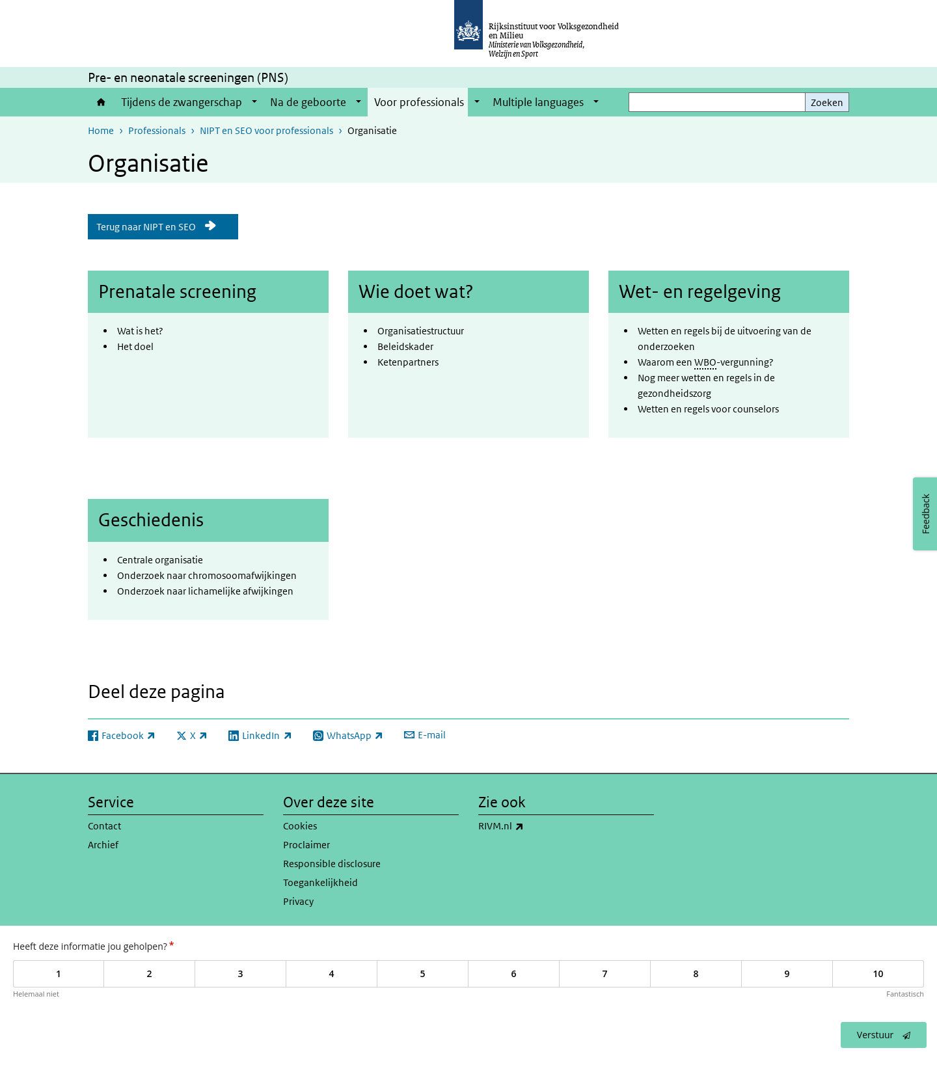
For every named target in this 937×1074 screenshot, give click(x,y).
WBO (705, 362)
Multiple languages (538, 102)
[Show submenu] (254, 102)
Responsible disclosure (332, 863)
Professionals (156, 130)
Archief (103, 845)
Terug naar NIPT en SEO (146, 227)
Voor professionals (419, 102)
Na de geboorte (308, 102)
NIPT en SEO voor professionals (266, 130)
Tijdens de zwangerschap (181, 102)
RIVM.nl (529, 826)
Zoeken (827, 102)
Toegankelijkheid (320, 882)
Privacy (298, 901)
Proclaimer (306, 845)
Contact (104, 826)
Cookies (300, 826)
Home (101, 102)
